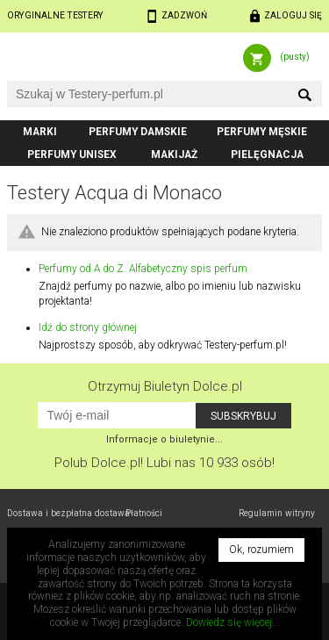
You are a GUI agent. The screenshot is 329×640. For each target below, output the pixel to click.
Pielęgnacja (267, 154)
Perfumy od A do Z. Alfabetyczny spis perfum (143, 268)
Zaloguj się (293, 15)
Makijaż (174, 154)
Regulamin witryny (277, 513)
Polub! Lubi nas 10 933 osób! (164, 463)
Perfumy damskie (138, 132)
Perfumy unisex (72, 154)
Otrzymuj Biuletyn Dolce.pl (165, 386)
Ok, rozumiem (261, 549)
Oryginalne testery (55, 15)
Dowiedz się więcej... (233, 622)
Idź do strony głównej (88, 327)
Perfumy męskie (262, 132)
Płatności (143, 513)
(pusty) (295, 56)
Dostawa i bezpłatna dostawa (68, 513)
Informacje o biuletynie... (164, 439)
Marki (40, 132)
